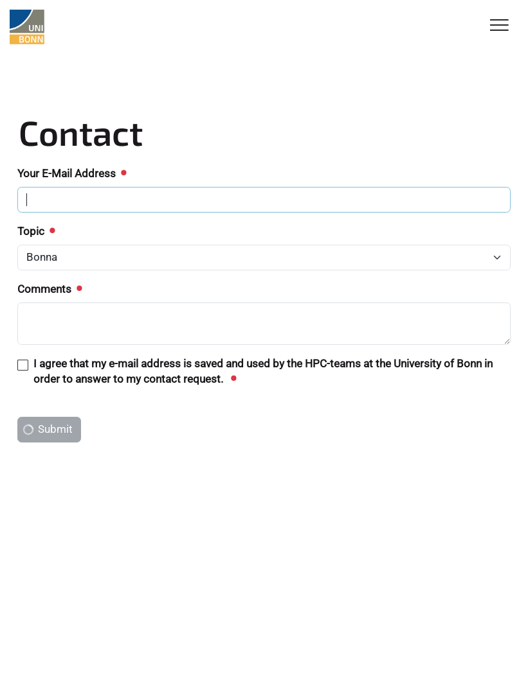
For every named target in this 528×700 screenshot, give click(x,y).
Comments (49, 289)
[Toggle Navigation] (499, 26)
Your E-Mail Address (71, 173)
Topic (35, 231)
